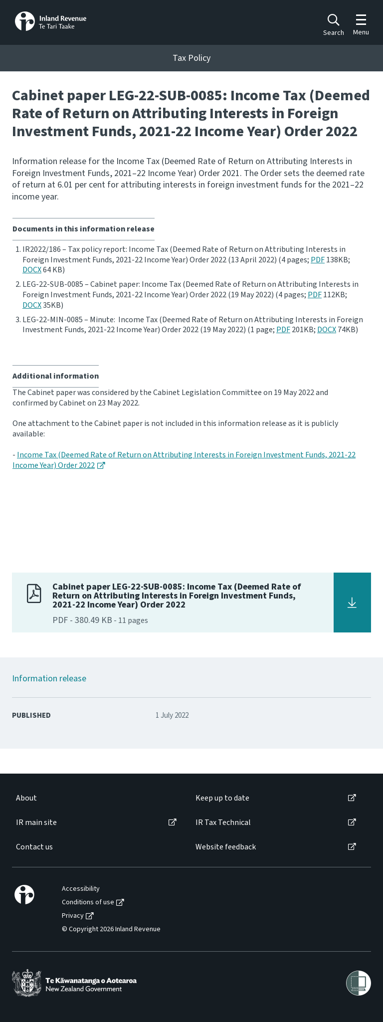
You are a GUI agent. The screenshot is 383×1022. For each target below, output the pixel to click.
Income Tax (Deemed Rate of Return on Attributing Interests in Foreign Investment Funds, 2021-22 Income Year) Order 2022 (184, 460)
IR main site (36, 822)
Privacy (73, 916)
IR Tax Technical (223, 822)
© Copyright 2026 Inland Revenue (111, 929)
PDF (318, 259)
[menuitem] (95, 798)
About (26, 798)
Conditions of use (88, 902)
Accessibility (81, 889)
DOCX (31, 269)
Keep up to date (222, 798)
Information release (49, 678)
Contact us (34, 847)
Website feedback (225, 847)
